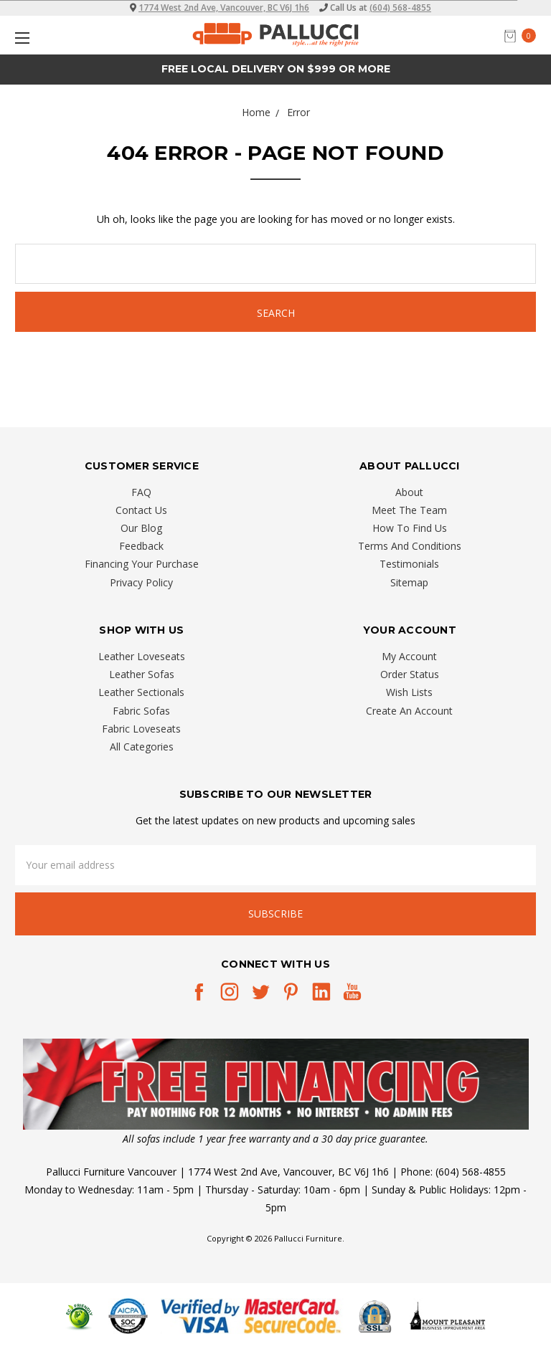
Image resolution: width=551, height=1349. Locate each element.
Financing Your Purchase (142, 564)
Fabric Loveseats (141, 728)
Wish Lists (409, 692)
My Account (409, 656)
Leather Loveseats (141, 656)
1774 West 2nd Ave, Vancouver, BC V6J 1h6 (223, 7)
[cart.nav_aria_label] (523, 35)
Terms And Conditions (409, 546)
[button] (276, 1084)
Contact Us (141, 510)
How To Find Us (409, 528)
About (409, 492)
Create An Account (409, 711)
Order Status (409, 674)
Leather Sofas (141, 674)
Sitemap (409, 582)
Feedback (141, 546)
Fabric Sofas (141, 711)
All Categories (142, 746)
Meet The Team (409, 510)
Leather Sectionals (141, 692)
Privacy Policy (141, 582)
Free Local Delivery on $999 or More (275, 68)
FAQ (141, 492)
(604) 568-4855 (400, 7)
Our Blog (141, 528)
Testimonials (409, 564)
